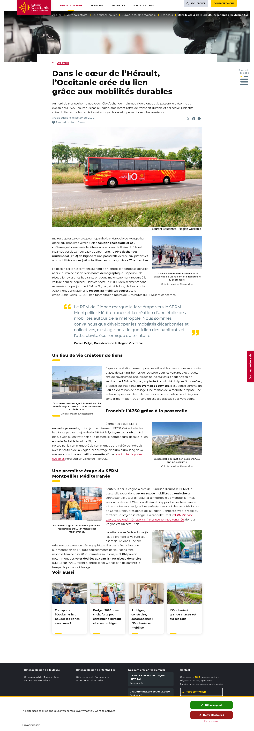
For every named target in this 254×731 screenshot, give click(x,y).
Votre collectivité (76, 15)
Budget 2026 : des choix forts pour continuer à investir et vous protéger (107, 617)
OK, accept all (211, 705)
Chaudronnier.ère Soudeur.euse (150, 691)
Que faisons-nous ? (105, 15)
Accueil (56, 15)
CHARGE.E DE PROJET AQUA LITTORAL (147, 677)
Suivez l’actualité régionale (139, 15)
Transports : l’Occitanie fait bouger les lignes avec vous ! (67, 617)
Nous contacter (196, 692)
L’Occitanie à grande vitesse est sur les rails (183, 615)
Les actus (167, 15)
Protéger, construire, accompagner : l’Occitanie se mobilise (142, 619)
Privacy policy (31, 725)
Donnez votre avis (250, 366)
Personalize (211, 721)
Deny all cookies (211, 715)
